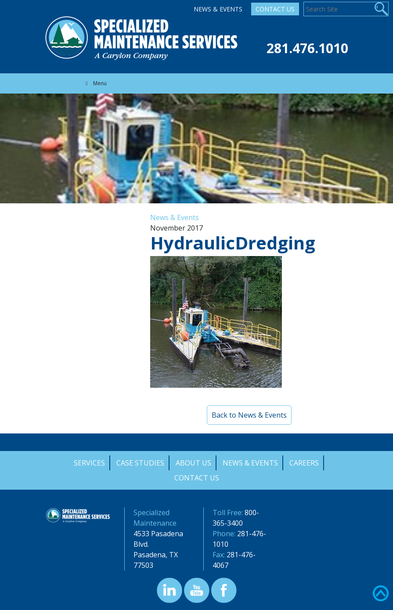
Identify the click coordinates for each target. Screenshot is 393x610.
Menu (95, 83)
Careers (304, 463)
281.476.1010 (307, 48)
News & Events (218, 9)
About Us (193, 463)
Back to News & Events (249, 415)
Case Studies (140, 463)
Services (89, 463)
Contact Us (275, 9)
